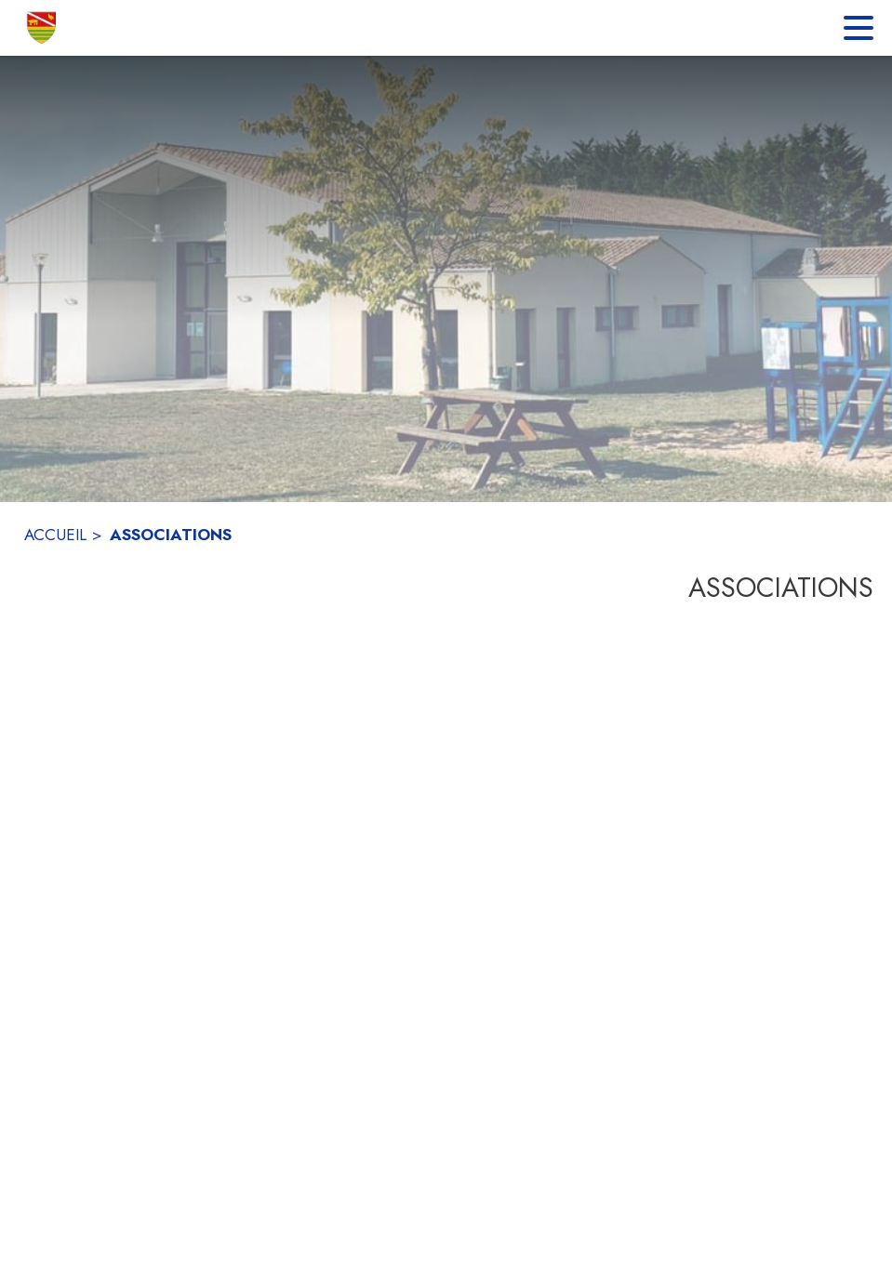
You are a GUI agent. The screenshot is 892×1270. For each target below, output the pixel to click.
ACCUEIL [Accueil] (55, 534)
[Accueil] (42, 27)
